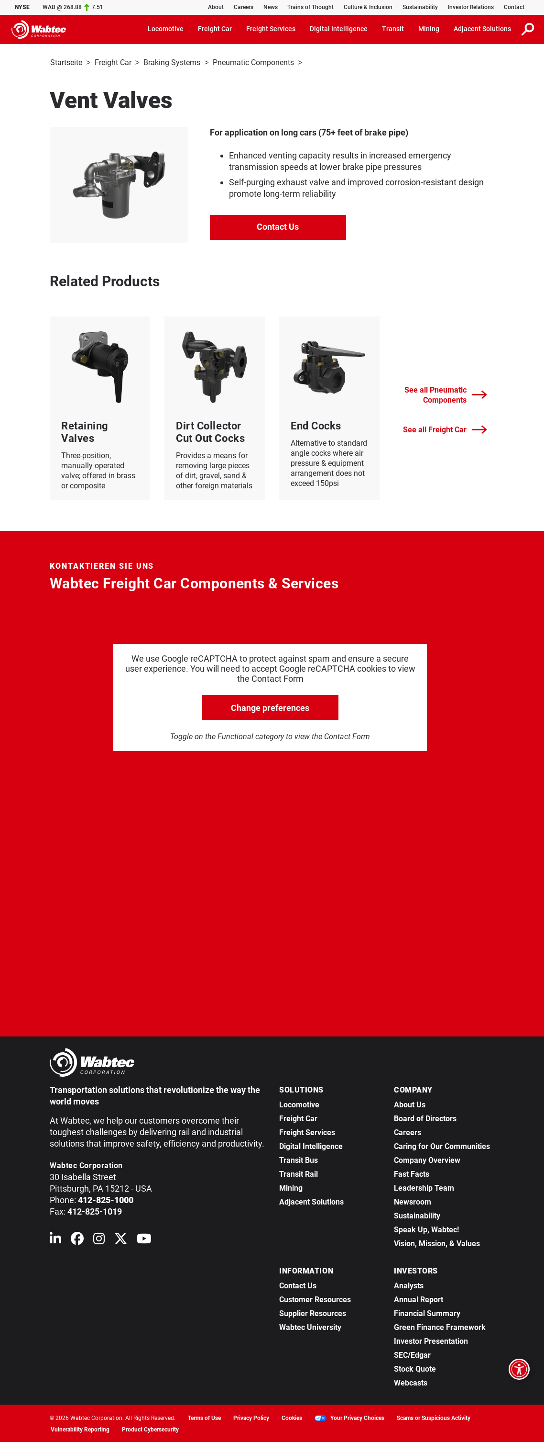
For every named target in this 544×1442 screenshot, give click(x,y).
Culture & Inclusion (368, 7)
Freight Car (113, 62)
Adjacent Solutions (311, 1200)
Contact (514, 7)
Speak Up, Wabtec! (426, 1228)
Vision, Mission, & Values (437, 1242)
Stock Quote (415, 1368)
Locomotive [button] (166, 29)
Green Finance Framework (440, 1326)
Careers (243, 7)
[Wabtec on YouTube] (144, 1239)
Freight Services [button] (270, 29)
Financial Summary (427, 1312)
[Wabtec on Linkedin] (55, 1239)
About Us (409, 1103)
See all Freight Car (445, 429)
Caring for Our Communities (442, 1145)
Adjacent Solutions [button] (482, 29)
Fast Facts (411, 1173)
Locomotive (299, 1103)
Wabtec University (310, 1326)
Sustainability (420, 7)
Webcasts (410, 1381)
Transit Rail (298, 1173)
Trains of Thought (310, 7)
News (270, 7)
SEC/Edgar (412, 1354)
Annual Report (418, 1298)
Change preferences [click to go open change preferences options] (270, 707)
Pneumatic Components (253, 62)
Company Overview (427, 1159)
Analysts (409, 1284)
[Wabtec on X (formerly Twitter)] (120, 1239)
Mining (291, 1187)
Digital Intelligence (311, 1145)
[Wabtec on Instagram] (99, 1239)
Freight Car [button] (215, 29)
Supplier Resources (312, 1312)
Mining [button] (428, 29)
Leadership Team (424, 1187)
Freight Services (307, 1131)
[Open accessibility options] (519, 1369)
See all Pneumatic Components (445, 394)
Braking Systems (171, 62)
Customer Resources (315, 1298)
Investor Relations (471, 7)
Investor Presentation (431, 1340)
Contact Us (278, 226)
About (216, 7)
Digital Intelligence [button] (339, 29)
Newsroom (412, 1200)
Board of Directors (425, 1117)
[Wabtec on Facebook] (77, 1239)
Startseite (66, 62)
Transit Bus (298, 1159)
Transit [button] (393, 29)
